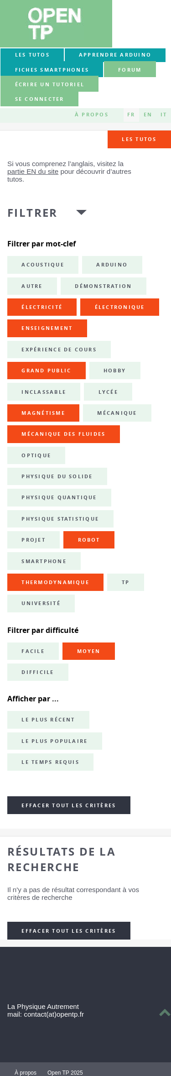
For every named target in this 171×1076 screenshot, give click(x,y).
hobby (115, 370)
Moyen (89, 651)
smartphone (43, 561)
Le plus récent (48, 719)
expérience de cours (59, 349)
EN (148, 115)
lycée (108, 392)
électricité (41, 307)
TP (126, 582)
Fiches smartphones (52, 69)
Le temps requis (50, 762)
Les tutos (32, 54)
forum (129, 69)
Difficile (37, 672)
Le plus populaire (54, 741)
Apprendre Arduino (115, 54)
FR (131, 115)
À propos (92, 115)
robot (89, 539)
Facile (32, 651)
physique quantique (59, 497)
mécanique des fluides (63, 434)
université (40, 603)
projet (33, 539)
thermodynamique (55, 582)
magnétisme (43, 413)
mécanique (117, 413)
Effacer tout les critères (68, 805)
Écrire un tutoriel (49, 84)
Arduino (112, 264)
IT (164, 115)
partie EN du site (32, 171)
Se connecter (39, 99)
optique (36, 455)
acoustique (42, 264)
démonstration (103, 286)
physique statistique (60, 518)
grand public (46, 370)
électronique (120, 307)
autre (31, 286)
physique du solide (57, 476)
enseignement (47, 328)
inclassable (43, 392)
